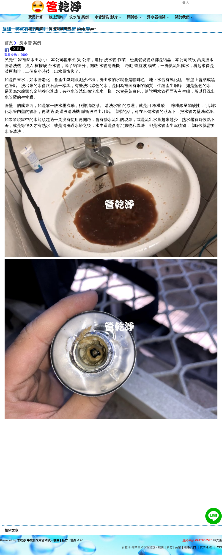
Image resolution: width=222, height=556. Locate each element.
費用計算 (35, 17)
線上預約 (56, 17)
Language (86, 29)
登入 (185, 2)
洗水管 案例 (79, 17)
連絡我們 (190, 547)
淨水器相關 (158, 17)
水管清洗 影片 (108, 17)
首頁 (9, 43)
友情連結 (206, 547)
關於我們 (184, 17)
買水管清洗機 (60, 29)
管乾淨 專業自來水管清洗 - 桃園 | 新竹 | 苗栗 (46, 540)
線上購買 (35, 29)
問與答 (134, 17)
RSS (219, 547)
